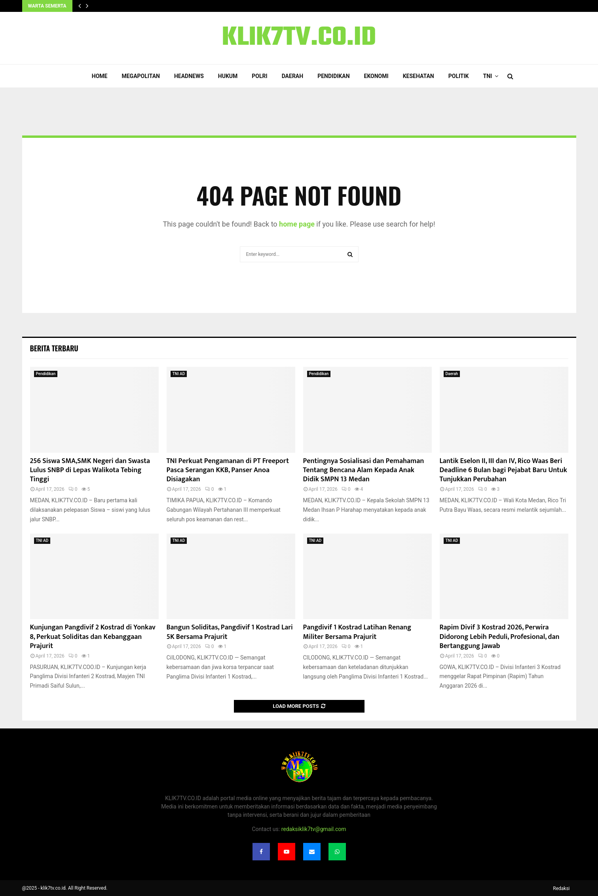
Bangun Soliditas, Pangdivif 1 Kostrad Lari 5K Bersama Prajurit (230, 631)
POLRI (259, 76)
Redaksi (561, 888)
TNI (487, 76)
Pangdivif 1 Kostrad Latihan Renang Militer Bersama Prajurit (357, 631)
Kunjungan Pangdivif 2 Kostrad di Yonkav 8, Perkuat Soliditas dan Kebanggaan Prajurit (93, 636)
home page (297, 224)
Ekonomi (376, 76)
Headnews (189, 76)
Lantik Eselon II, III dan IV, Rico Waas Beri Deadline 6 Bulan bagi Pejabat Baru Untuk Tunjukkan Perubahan (503, 470)
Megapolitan (140, 76)
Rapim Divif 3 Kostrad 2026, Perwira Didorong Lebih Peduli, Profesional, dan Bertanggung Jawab (500, 636)
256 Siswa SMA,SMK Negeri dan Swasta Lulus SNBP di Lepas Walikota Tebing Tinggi (90, 470)
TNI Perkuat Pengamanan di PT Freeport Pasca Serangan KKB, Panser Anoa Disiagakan (228, 470)
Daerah (293, 76)
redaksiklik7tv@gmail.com (313, 829)
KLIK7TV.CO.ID (299, 38)
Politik (458, 76)
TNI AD (179, 374)
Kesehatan (418, 76)
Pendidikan (333, 76)
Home (100, 76)
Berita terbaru (54, 348)
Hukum (228, 76)
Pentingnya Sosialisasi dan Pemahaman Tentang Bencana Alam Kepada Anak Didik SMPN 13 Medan (363, 470)
